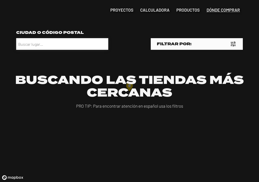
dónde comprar (223, 10)
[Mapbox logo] (13, 177)
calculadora (154, 10)
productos (188, 10)
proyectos (121, 10)
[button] (197, 44)
